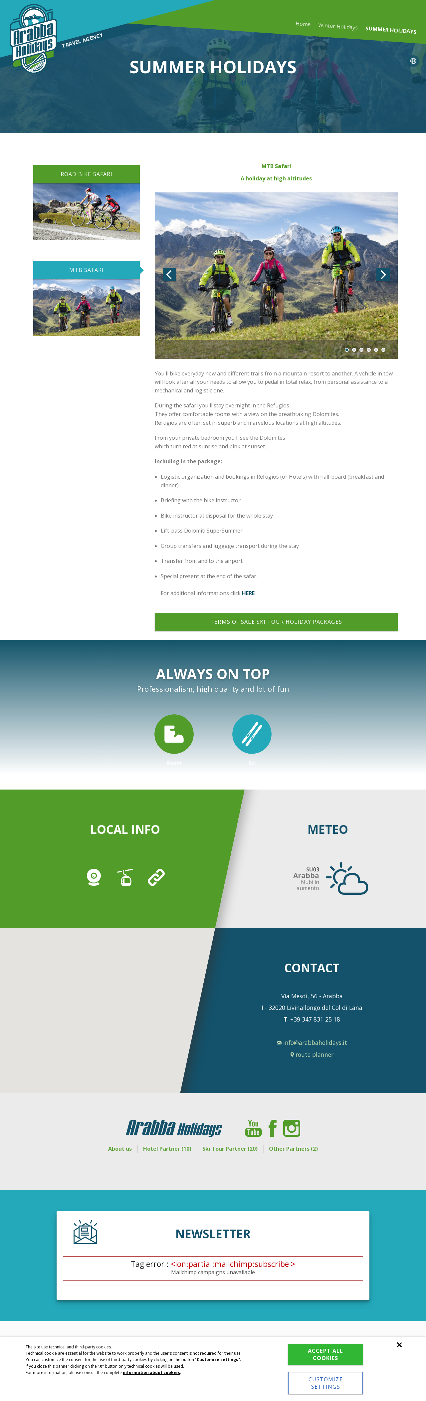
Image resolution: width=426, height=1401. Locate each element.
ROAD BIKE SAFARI (87, 174)
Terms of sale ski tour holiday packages (276, 621)
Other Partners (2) (297, 1148)
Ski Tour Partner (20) (231, 1148)
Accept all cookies (321, 1354)
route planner (311, 1054)
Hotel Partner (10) (165, 1148)
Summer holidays (390, 30)
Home (303, 24)
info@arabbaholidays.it (312, 1043)
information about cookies (151, 1372)
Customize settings (322, 1383)
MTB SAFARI (86, 270)
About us (115, 1148)
